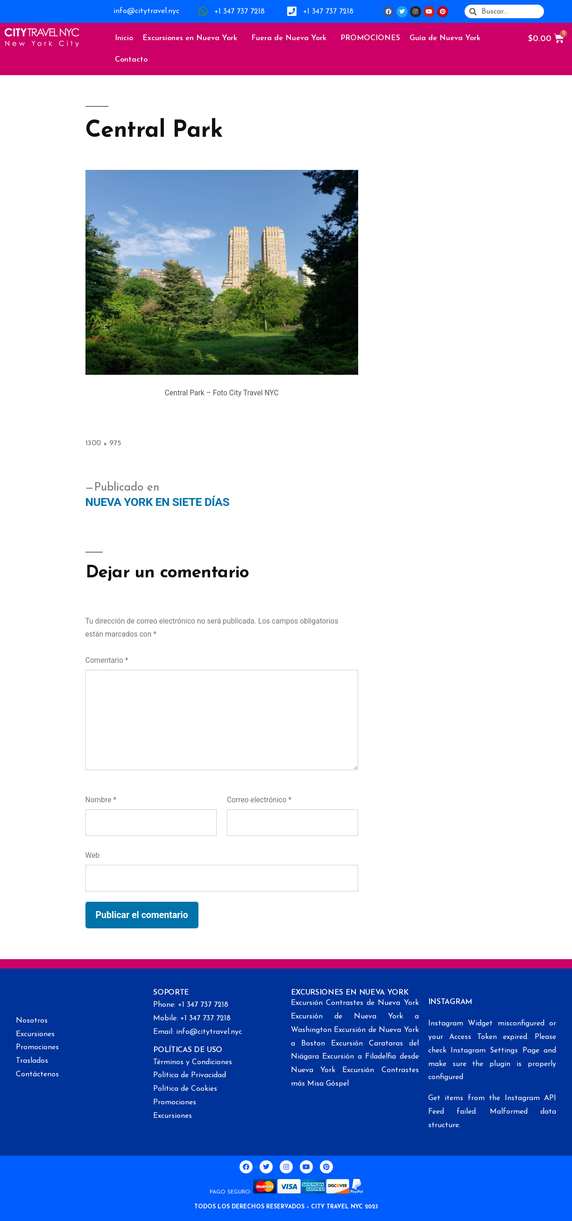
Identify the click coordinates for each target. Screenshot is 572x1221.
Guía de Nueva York (447, 38)
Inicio (124, 38)
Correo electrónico (259, 799)
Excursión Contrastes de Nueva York (355, 1003)
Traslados (32, 1061)
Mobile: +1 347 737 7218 (192, 1018)
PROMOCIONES (370, 38)
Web (92, 855)
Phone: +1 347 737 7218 (190, 1005)
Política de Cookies (185, 1089)
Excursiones (35, 1034)
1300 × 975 (103, 443)
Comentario (106, 660)
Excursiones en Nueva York (192, 38)
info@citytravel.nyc (146, 11)
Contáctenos (37, 1074)
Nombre (101, 799)
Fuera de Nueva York (291, 38)
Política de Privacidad (189, 1075)
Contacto (131, 59)
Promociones (37, 1047)
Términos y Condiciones (192, 1062)
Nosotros (32, 1021)
